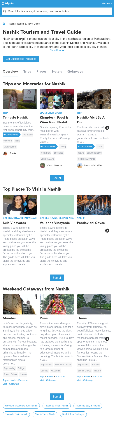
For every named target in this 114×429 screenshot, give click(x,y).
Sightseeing (9, 368)
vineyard (7, 140)
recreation (28, 134)
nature (100, 146)
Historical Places (63, 364)
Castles (44, 370)
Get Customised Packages (21, 58)
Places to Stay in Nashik (88, 405)
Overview (10, 71)
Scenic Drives (10, 374)
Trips (27, 71)
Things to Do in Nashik (16, 414)
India (17, 140)
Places (41, 71)
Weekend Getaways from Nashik (21, 405)
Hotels (57, 71)
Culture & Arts (47, 159)
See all (57, 178)
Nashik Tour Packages (73, 414)
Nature (23, 374)
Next (107, 127)
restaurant (45, 153)
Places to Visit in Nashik (57, 405)
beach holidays (94, 153)
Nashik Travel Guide (45, 414)
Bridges (22, 368)
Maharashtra (9, 147)
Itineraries (58, 153)
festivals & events (86, 159)
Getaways (75, 71)
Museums (55, 370)
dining (63, 146)
